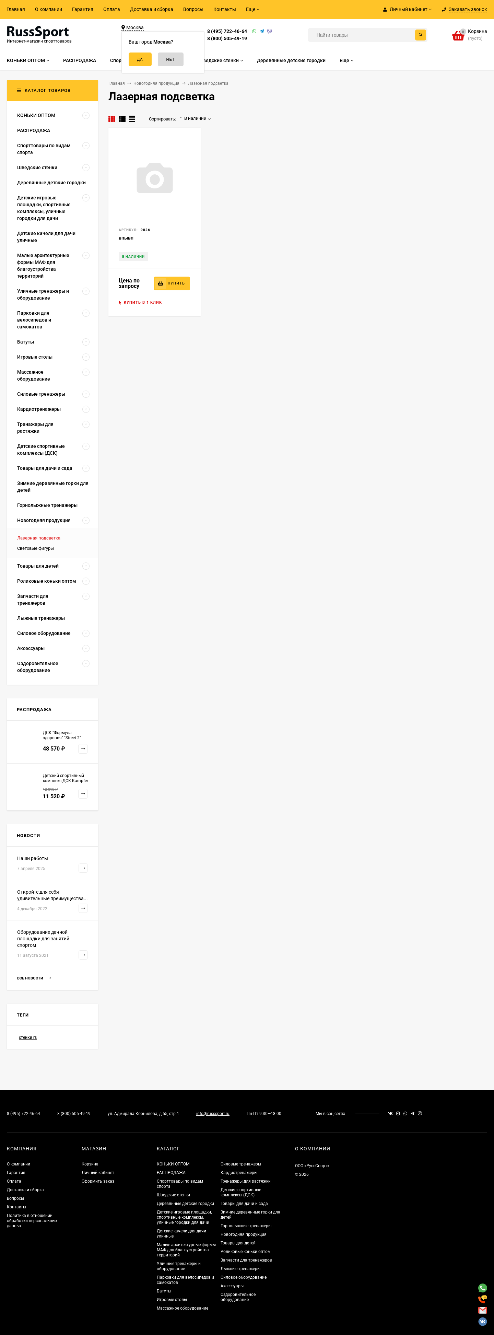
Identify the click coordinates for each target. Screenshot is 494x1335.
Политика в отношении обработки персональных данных (32, 1220)
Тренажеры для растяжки (246, 1181)
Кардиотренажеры (239, 1172)
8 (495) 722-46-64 (227, 31)
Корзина (90, 1164)
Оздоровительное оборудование (238, 1297)
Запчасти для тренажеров (246, 1260)
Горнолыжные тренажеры (246, 1225)
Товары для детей (238, 1243)
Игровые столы (172, 1299)
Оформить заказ (98, 1181)
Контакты (224, 9)
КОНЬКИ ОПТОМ (173, 1164)
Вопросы (193, 9)
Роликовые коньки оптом (246, 1251)
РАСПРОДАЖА (171, 1172)
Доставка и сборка (151, 9)
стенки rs (28, 1037)
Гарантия (82, 9)
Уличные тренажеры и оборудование (179, 1266)
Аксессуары (232, 1286)
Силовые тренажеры (241, 1164)
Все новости (34, 978)
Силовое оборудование (244, 1277)
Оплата (111, 9)
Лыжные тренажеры (240, 1268)
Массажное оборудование (182, 1308)
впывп (126, 238)
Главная (16, 9)
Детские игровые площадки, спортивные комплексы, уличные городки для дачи (184, 1217)
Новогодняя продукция (244, 1234)
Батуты (164, 1291)
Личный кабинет (98, 1172)
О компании (48, 9)
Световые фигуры (35, 548)
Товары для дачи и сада (244, 1203)
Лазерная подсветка (38, 538)
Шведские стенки (173, 1195)
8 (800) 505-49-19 (227, 38)
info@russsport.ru (213, 1113)
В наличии (193, 118)
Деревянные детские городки (185, 1203)
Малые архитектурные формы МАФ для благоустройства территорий (186, 1249)
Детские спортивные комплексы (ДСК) (241, 1192)
